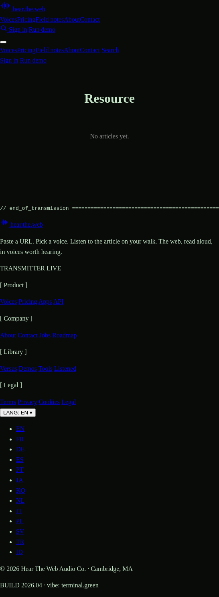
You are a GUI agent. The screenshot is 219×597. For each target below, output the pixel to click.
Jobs (45, 335)
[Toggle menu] (3, 42)
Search (110, 50)
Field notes (50, 19)
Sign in (18, 29)
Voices (8, 19)
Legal (68, 401)
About (72, 19)
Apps (45, 301)
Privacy (27, 401)
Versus (8, 368)
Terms (8, 401)
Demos (28, 368)
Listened (65, 368)
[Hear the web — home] (22, 9)
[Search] (4, 29)
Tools (46, 368)
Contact (90, 19)
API (58, 301)
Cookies (49, 401)
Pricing (26, 19)
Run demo (42, 29)
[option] (117, 429)
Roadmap (64, 335)
